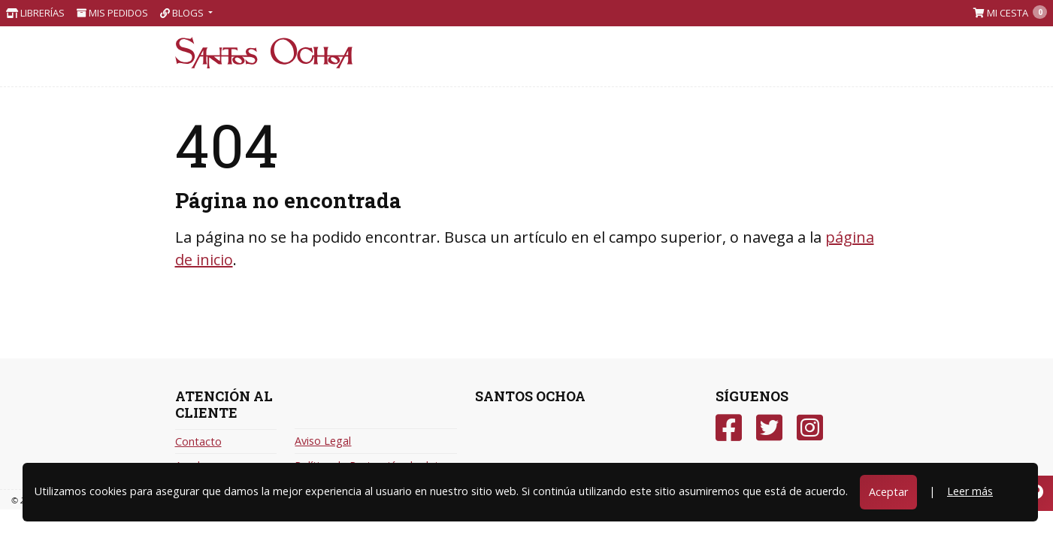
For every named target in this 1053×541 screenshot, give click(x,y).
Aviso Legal (323, 441)
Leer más (970, 491)
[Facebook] (729, 428)
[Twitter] (769, 428)
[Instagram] (810, 428)
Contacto (198, 441)
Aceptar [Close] (888, 492)
